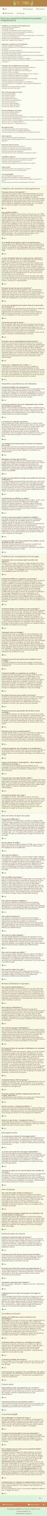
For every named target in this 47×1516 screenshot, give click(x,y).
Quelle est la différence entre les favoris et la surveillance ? (19, 158)
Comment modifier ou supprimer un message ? (15, 69)
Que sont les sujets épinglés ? (10, 103)
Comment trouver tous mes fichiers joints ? (14, 170)
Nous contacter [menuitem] (33, 1504)
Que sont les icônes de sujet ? (10, 106)
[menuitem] (5, 9)
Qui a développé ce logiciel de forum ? (13, 176)
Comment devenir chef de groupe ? (12, 118)
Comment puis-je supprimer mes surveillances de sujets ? (19, 163)
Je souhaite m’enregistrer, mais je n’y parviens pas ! (17, 30)
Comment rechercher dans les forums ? (13, 146)
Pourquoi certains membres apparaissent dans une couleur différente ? (22, 120)
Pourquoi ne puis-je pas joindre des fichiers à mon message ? (20, 78)
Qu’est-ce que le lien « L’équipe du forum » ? (14, 123)
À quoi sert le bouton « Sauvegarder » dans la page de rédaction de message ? (21, 84)
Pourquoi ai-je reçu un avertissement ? (13, 80)
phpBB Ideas (22, 1438)
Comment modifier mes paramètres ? (13, 46)
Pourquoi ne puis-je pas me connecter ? (13, 34)
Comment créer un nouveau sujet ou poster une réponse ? (19, 67)
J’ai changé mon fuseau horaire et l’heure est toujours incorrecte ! (21, 52)
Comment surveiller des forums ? (11, 161)
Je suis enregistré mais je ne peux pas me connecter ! (18, 32)
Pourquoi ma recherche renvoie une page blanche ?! (17, 149)
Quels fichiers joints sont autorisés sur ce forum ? (16, 169)
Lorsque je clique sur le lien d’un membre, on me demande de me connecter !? (23, 61)
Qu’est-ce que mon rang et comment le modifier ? (16, 58)
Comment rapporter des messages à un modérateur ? (17, 82)
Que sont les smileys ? (8, 97)
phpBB (12, 470)
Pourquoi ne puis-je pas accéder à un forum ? (15, 77)
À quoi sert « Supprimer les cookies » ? (13, 40)
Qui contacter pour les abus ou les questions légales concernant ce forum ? (22, 179)
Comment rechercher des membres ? (13, 151)
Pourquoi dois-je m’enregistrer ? (11, 27)
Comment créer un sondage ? (10, 72)
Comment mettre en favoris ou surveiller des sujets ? (17, 160)
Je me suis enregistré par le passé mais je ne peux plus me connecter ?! (23, 35)
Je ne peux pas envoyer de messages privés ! (15, 129)
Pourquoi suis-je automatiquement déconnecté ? (16, 38)
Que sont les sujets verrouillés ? (11, 105)
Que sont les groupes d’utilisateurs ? (12, 115)
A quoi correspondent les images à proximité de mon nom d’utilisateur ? (23, 55)
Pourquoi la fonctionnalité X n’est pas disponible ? (16, 177)
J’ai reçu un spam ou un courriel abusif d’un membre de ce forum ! (21, 132)
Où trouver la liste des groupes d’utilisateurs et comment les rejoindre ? (23, 117)
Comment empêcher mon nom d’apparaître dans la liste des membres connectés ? (22, 48)
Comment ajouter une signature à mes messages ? (17, 70)
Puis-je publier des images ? (10, 98)
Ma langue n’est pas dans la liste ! (12, 54)
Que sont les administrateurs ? (11, 112)
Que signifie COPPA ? (8, 29)
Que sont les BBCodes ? (9, 94)
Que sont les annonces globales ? (12, 100)
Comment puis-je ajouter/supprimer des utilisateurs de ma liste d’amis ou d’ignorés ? (23, 140)
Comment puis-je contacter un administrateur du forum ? (18, 182)
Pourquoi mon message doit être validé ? (14, 86)
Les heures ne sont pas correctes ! (12, 50)
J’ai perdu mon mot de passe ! (10, 37)
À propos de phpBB (20, 1426)
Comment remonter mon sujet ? (11, 88)
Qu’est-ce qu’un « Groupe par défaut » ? (13, 122)
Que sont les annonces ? (9, 102)
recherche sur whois (12, 1457)
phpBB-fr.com (27, 1511)
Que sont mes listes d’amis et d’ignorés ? (14, 137)
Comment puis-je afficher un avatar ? (12, 57)
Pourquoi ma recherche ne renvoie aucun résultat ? (17, 148)
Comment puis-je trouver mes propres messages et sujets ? (19, 153)
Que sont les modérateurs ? (10, 114)
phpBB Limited (16, 1421)
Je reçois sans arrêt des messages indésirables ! (16, 130)
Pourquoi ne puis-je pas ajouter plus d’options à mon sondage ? (20, 74)
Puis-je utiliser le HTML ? (9, 95)
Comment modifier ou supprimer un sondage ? (15, 75)
